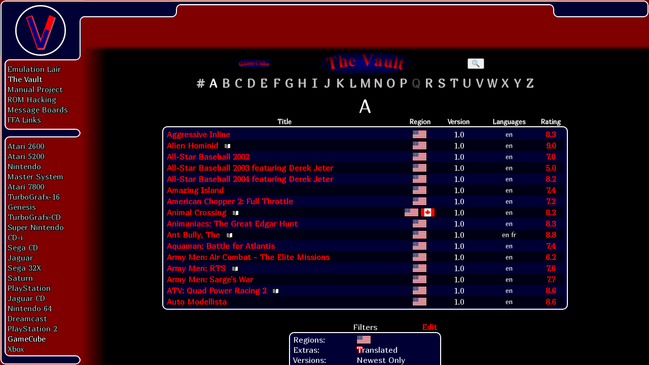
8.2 (551, 179)
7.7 (551, 279)
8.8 (551, 235)
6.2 (551, 257)
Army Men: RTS (196, 268)
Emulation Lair (34, 69)
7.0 (550, 157)
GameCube (27, 338)
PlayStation (29, 288)
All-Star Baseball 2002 (208, 157)
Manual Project (35, 89)
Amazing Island (195, 190)
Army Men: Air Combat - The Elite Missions (248, 257)
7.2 (550, 201)
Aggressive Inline (198, 134)
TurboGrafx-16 (34, 196)
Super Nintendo (36, 227)
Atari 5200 (26, 156)
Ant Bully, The (193, 235)
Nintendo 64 (30, 308)
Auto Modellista (197, 302)
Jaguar (20, 257)
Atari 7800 (26, 186)
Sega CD (23, 247)
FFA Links (24, 119)
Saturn (20, 277)
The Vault (25, 79)
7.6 (550, 268)
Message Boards (38, 109)
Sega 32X (24, 267)
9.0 (551, 145)
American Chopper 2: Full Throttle (230, 201)
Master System (35, 176)
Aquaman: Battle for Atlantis (221, 246)
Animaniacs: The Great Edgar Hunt (232, 223)
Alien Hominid (192, 145)
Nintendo (24, 166)
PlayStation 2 (32, 328)
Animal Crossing (196, 212)
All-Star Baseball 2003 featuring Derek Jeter (250, 168)
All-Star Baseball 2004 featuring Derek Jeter (250, 179)
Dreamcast (27, 318)
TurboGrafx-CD (34, 217)
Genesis (22, 206)
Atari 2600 (26, 146)
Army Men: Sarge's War (210, 279)
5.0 (551, 168)
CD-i (15, 237)
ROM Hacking (32, 99)
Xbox (16, 348)
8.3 (551, 134)
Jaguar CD (26, 298)
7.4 (550, 190)
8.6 (551, 290)
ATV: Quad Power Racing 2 (216, 290)
